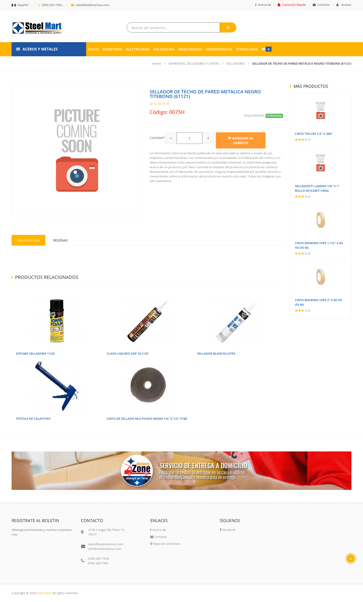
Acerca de (263, 5)
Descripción (28, 240)
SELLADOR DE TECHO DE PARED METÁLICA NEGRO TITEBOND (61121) (301, 63)
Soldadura (164, 49)
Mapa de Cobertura (165, 544)
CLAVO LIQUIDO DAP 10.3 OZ (127, 353)
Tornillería (247, 49)
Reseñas (60, 240)
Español (20, 5)
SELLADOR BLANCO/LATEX (216, 353)
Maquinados (190, 49)
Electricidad (138, 49)
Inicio (93, 49)
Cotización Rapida (292, 5)
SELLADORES (235, 63)
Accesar (343, 5)
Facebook (227, 530)
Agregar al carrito (240, 140)
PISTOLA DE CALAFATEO (33, 418)
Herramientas (219, 49)
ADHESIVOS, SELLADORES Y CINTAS (194, 63)
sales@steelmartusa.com (90, 5)
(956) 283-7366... (51, 5)
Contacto (321, 5)
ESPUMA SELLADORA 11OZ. (35, 353)
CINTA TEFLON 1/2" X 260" (314, 134)
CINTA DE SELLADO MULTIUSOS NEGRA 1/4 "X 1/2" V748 (147, 418)
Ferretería (112, 49)
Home (157, 63)
